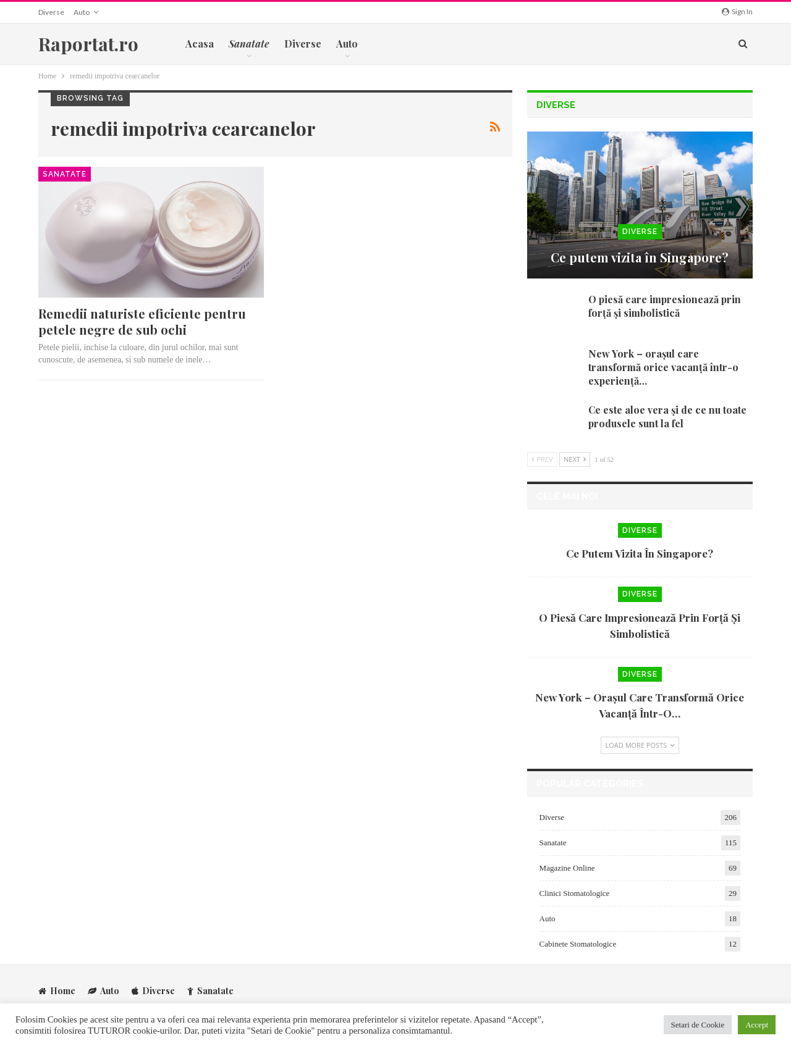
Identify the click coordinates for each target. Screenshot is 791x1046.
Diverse (51, 12)
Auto (82, 12)
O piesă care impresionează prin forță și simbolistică (664, 306)
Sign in (737, 11)
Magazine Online (567, 867)
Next (575, 459)
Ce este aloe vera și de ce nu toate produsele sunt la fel (667, 416)
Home (56, 990)
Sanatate (65, 174)
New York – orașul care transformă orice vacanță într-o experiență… (663, 367)
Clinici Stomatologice (574, 893)
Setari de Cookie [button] (698, 1024)
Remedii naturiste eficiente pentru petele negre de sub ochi (142, 321)
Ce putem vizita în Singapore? (640, 257)
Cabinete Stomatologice (578, 943)
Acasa (199, 43)
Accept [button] (756, 1024)
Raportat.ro (88, 43)
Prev (542, 459)
